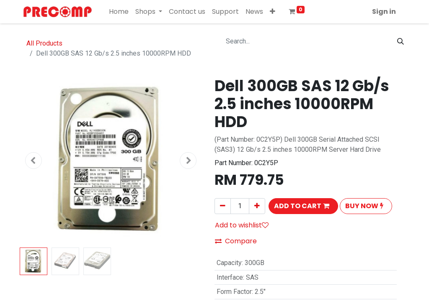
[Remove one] (222, 206)
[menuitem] (119, 11)
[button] (272, 11)
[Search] (400, 41)
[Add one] (257, 206)
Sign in (384, 11)
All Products (44, 43)
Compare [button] (236, 241)
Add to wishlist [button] (242, 225)
